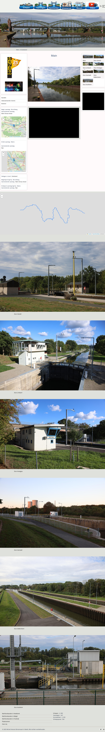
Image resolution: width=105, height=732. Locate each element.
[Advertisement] (54, 123)
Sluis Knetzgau (98, 68)
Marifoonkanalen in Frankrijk (10, 719)
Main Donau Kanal (6, 113)
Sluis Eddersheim (19, 629)
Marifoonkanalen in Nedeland (11, 713)
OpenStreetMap (17, 136)
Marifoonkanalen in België (10, 716)
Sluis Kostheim (87, 84)
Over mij (4, 724)
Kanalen (3, 98)
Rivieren (3, 103)
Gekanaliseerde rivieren (8, 101)
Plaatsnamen (6, 721)
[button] (14, 125)
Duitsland (14, 176)
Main (84, 60)
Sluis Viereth (97, 60)
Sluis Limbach (87, 68)
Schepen (55, 713)
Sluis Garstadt (87, 75)
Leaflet (10, 136)
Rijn (2, 148)
